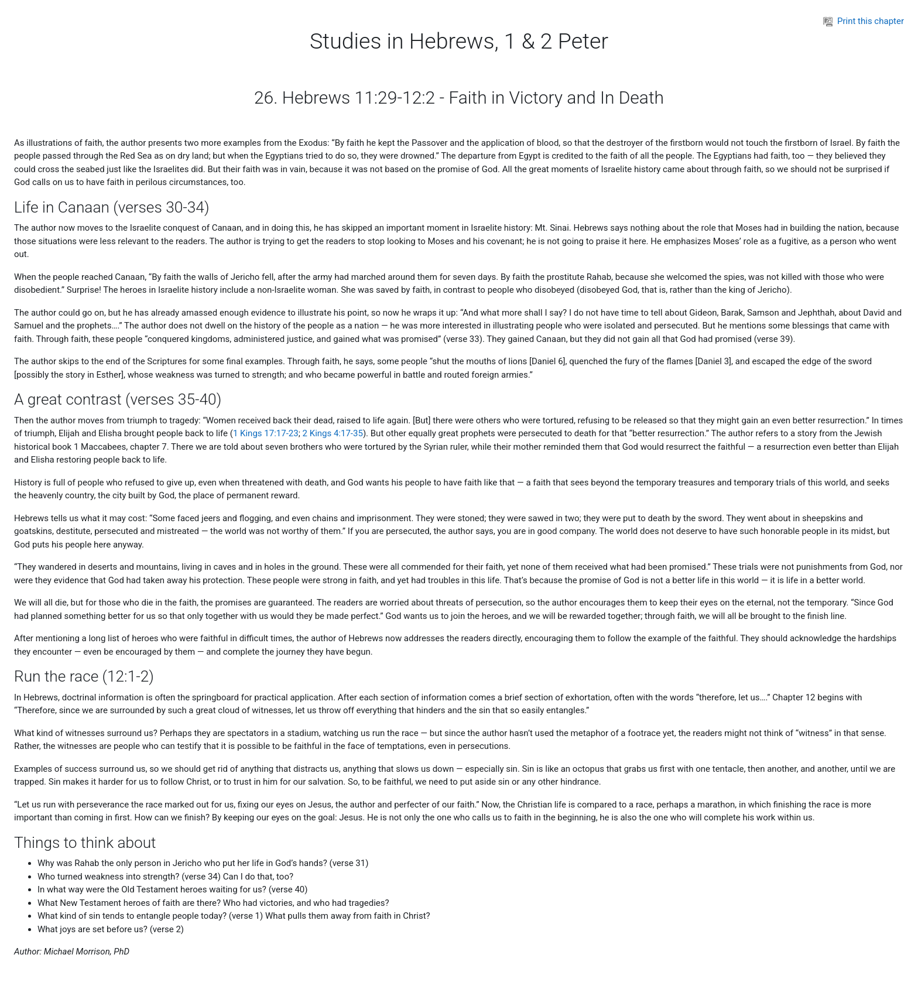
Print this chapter (863, 21)
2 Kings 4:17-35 (333, 433)
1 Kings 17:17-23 (266, 433)
